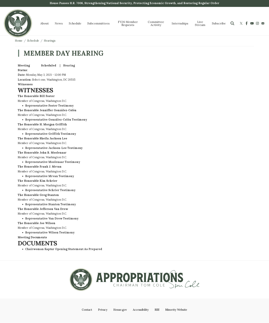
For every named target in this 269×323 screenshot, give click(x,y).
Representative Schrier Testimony (50, 190)
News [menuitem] (59, 23)
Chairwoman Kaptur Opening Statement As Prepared (63, 249)
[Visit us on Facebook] (247, 23)
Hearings (49, 40)
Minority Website (176, 309)
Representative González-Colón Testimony (56, 119)
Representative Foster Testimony (49, 105)
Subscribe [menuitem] (219, 23)
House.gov (120, 309)
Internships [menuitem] (180, 23)
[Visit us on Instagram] (258, 23)
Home (18, 40)
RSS (157, 309)
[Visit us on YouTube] (252, 23)
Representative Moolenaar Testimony (52, 162)
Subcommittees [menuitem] (98, 23)
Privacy (102, 309)
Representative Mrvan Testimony (49, 176)
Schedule (33, 40)
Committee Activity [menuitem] (156, 23)
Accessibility (141, 309)
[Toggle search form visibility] (232, 23)
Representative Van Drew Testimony (52, 218)
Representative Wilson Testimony (50, 232)
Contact (87, 309)
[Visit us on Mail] (263, 23)
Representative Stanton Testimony (50, 204)
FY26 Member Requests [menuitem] (128, 23)
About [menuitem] (44, 23)
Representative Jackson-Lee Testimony (54, 148)
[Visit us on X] (241, 23)
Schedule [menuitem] (75, 23)
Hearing (69, 65)
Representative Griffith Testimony (50, 133)
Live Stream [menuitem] (200, 23)
